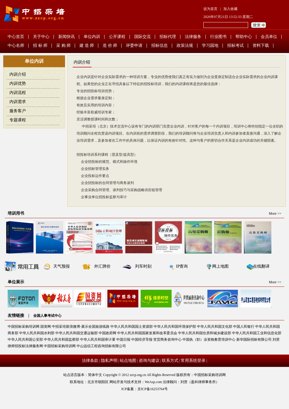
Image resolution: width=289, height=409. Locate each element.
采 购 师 (63, 45)
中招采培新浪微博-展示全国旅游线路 (80, 326)
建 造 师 (86, 45)
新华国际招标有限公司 (254, 339)
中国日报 (123, 339)
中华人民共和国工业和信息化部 (256, 333)
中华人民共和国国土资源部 (131, 326)
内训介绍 (17, 74)
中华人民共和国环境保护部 (175, 326)
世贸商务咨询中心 (167, 339)
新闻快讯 (66, 36)
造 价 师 (110, 45)
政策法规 (185, 45)
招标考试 (235, 45)
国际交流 (142, 36)
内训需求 (17, 102)
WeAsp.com (153, 382)
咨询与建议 (149, 360)
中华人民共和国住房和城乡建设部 (204, 333)
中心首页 (16, 36)
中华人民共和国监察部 (61, 339)
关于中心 (41, 36)
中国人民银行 (243, 326)
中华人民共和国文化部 (214, 326)
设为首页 (210, 9)
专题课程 (17, 120)
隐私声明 (109, 360)
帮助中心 (243, 36)
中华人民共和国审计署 (97, 339)
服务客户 (17, 111)
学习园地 (210, 45)
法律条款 (90, 360)
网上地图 (220, 266)
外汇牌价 (102, 266)
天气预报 (61, 266)
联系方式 (170, 360)
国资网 (45, 326)
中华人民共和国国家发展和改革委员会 (147, 333)
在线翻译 (261, 266)
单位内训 (92, 36)
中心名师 (16, 45)
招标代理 (168, 36)
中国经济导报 (141, 339)
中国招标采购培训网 (23, 326)
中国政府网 (107, 333)
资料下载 (261, 45)
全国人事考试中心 (47, 316)
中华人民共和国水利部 (36, 333)
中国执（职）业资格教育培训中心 (208, 339)
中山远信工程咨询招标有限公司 (101, 346)
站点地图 (128, 360)
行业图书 (218, 36)
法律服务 (193, 36)
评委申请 (134, 45)
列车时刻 (143, 266)
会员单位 (269, 36)
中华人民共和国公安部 (25, 339)
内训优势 (17, 83)
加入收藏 (230, 9)
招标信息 (159, 45)
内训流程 (17, 92)
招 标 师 (40, 45)
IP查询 (182, 266)
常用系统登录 (193, 360)
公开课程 (117, 36)
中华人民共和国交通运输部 (76, 333)
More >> (275, 213)
